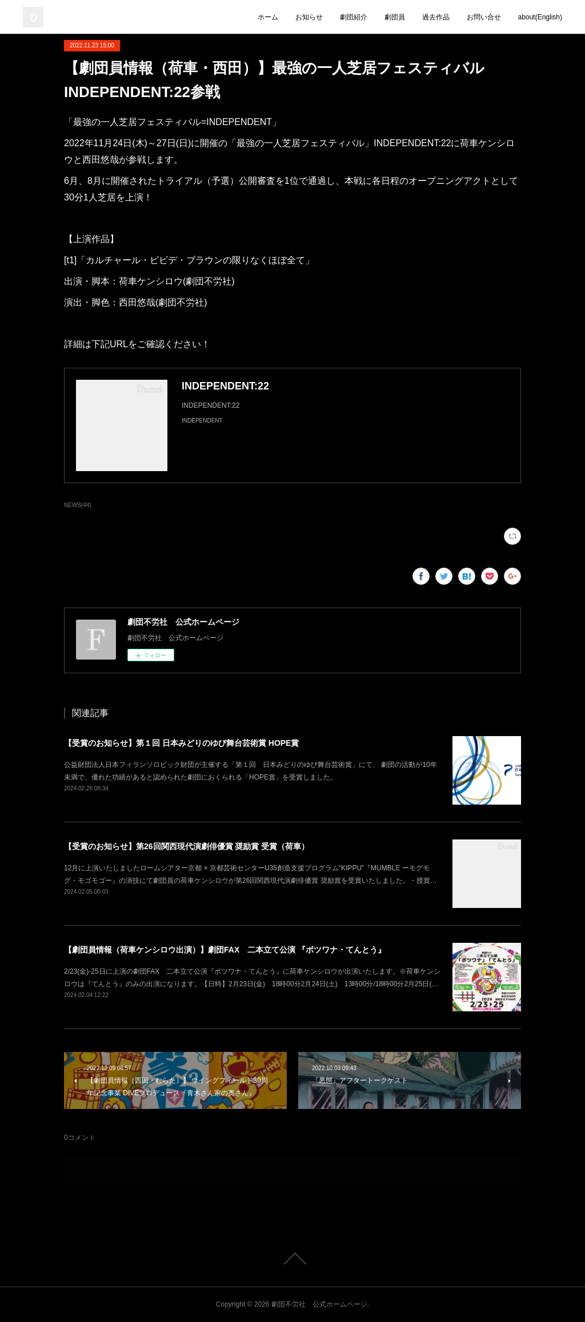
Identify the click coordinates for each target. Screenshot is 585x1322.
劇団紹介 (353, 17)
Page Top (292, 1258)
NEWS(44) (77, 505)
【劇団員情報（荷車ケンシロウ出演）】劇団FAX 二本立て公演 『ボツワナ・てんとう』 (225, 949)
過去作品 (436, 17)
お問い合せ (484, 17)
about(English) (540, 17)
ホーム (268, 17)
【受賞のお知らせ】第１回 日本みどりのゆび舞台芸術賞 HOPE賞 (181, 743)
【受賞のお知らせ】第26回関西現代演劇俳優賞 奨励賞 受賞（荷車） (186, 846)
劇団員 (394, 17)
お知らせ (309, 17)
